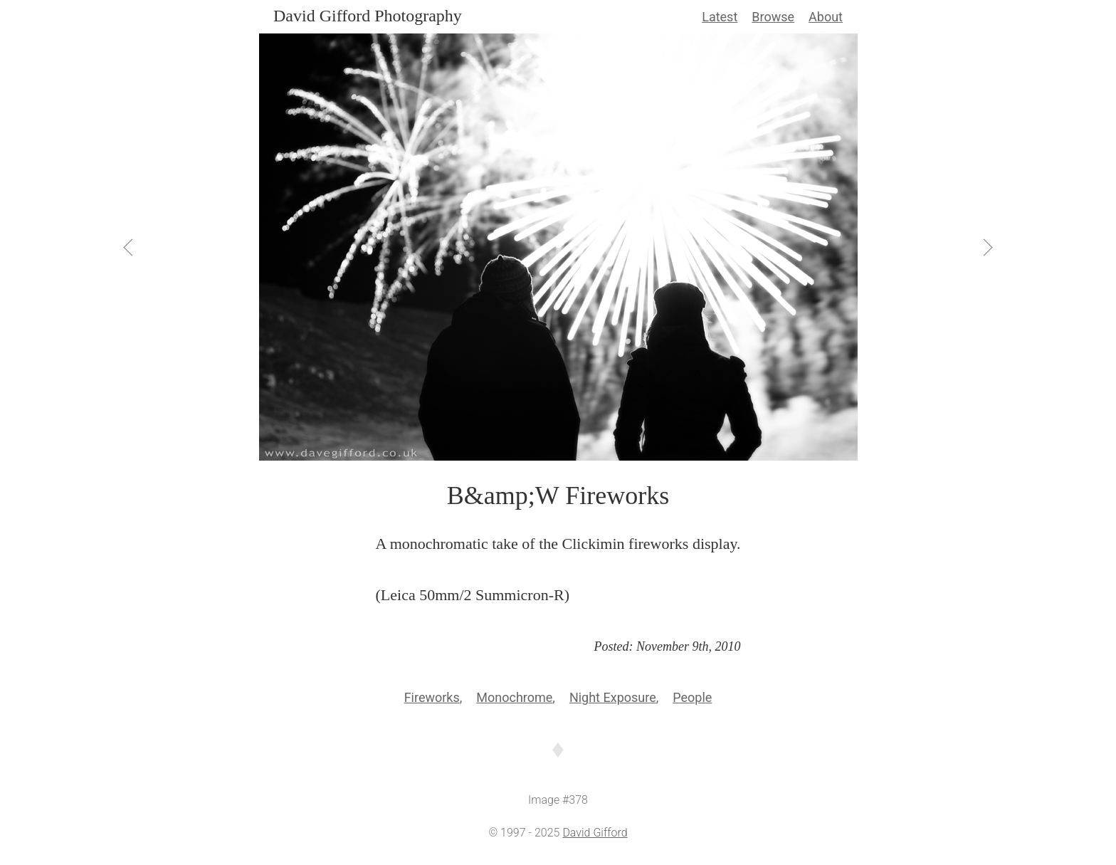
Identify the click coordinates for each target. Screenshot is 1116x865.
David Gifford (594, 832)
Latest (719, 16)
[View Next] (986, 247)
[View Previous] (129, 247)
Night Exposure (612, 697)
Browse (773, 16)
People (692, 697)
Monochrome (514, 697)
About (826, 16)
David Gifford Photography (367, 15)
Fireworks (432, 697)
